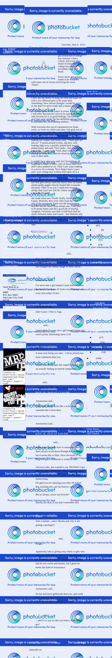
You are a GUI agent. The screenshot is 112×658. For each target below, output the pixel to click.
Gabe (5, 147)
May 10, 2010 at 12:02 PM (52, 392)
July (95, 234)
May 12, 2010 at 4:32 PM (52, 606)
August (97, 229)
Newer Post (34, 642)
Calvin (6, 126)
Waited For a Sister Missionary (51, 253)
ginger (39, 382)
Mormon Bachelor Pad (47, 538)
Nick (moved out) (11, 152)
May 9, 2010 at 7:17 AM (51, 339)
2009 (93, 357)
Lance (6, 139)
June (95, 239)
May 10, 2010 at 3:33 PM (52, 415)
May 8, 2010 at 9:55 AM (51, 271)
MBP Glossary (94, 416)
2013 (93, 220)
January (97, 351)
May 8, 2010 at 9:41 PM (51, 316)
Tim (5, 143)
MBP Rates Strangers (13, 248)
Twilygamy (98, 248)
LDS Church (93, 432)
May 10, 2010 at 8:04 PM (52, 433)
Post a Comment (37, 637)
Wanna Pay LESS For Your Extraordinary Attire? (13, 67)
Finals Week (38, 48)
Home (58, 642)
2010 (93, 225)
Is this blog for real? (13, 216)
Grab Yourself (99, 325)
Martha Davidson (44, 442)
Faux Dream (99, 293)
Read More (92, 91)
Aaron (6, 135)
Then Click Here (11, 58)
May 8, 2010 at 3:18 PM (51, 298)
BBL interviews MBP (13, 257)
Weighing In (99, 275)
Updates (97, 330)
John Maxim (9, 261)
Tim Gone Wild (100, 307)
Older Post (80, 642)
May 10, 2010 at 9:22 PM (52, 507)
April (96, 336)
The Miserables (10, 244)
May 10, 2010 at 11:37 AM (53, 373)
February (98, 346)
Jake (5, 130)
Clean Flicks (93, 428)
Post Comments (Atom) (54, 649)
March (96, 341)
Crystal (39, 325)
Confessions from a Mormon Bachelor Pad (56, 25)
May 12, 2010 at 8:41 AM (52, 580)
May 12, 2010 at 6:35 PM (52, 629)
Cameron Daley (10, 265)
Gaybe (96, 280)
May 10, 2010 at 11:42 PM (52, 530)
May (95, 244)
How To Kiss (99, 262)
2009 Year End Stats (13, 252)
